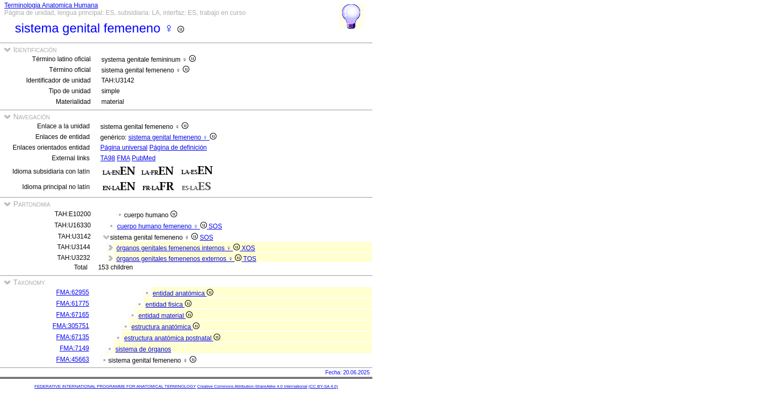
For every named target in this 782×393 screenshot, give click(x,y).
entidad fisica (169, 304)
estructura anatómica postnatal (172, 338)
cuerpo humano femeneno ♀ (163, 226)
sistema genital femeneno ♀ (172, 137)
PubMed (144, 158)
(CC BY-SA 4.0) (323, 386)
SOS (215, 226)
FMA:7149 (74, 348)
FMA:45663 (72, 359)
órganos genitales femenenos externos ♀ (180, 259)
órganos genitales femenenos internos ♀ (179, 248)
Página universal (124, 147)
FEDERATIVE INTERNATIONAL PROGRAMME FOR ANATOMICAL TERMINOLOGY (115, 386)
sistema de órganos (143, 349)
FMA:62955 (72, 292)
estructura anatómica (165, 327)
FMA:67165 (72, 314)
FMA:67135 (72, 337)
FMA (123, 158)
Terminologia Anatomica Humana (51, 5)
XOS (248, 248)
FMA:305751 (71, 326)
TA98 (108, 158)
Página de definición (178, 147)
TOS (249, 259)
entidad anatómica (183, 293)
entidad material (165, 316)
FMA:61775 (72, 303)
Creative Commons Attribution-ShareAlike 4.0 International (252, 386)
